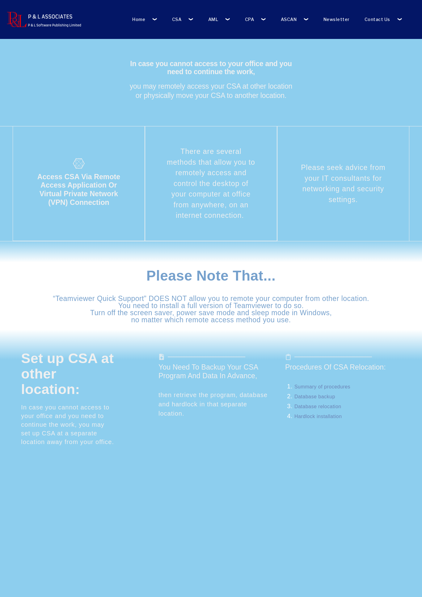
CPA (249, 19)
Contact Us (377, 19)
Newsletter (336, 19)
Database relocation (317, 406)
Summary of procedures (322, 386)
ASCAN (289, 19)
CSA (177, 19)
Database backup (314, 396)
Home (138, 19)
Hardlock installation (318, 416)
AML (213, 19)
